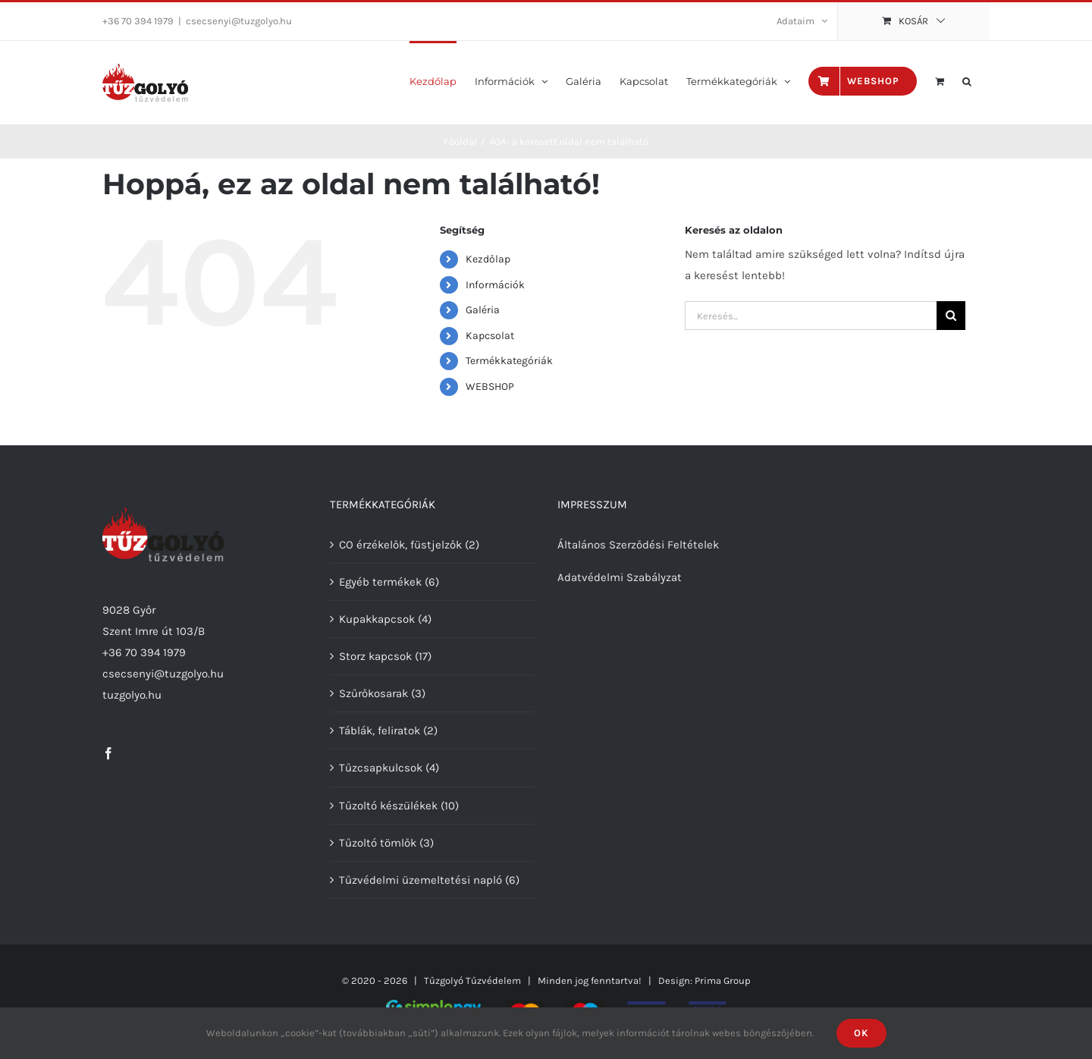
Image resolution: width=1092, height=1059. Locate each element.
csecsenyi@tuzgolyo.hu (239, 21)
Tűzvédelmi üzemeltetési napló (420, 880)
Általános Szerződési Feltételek (638, 544)
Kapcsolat (490, 335)
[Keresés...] (811, 315)
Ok (861, 1033)
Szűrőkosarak (373, 693)
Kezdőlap (488, 259)
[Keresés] (951, 315)
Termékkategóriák (509, 360)
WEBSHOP (490, 386)
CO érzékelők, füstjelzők (400, 544)
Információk (495, 284)
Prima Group (723, 980)
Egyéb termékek (380, 582)
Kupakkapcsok (377, 619)
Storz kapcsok (375, 656)
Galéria (483, 309)
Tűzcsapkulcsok (380, 768)
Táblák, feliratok (379, 730)
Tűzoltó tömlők (377, 843)
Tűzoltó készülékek (388, 805)
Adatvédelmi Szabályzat (619, 577)
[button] (966, 80)
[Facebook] (108, 753)
